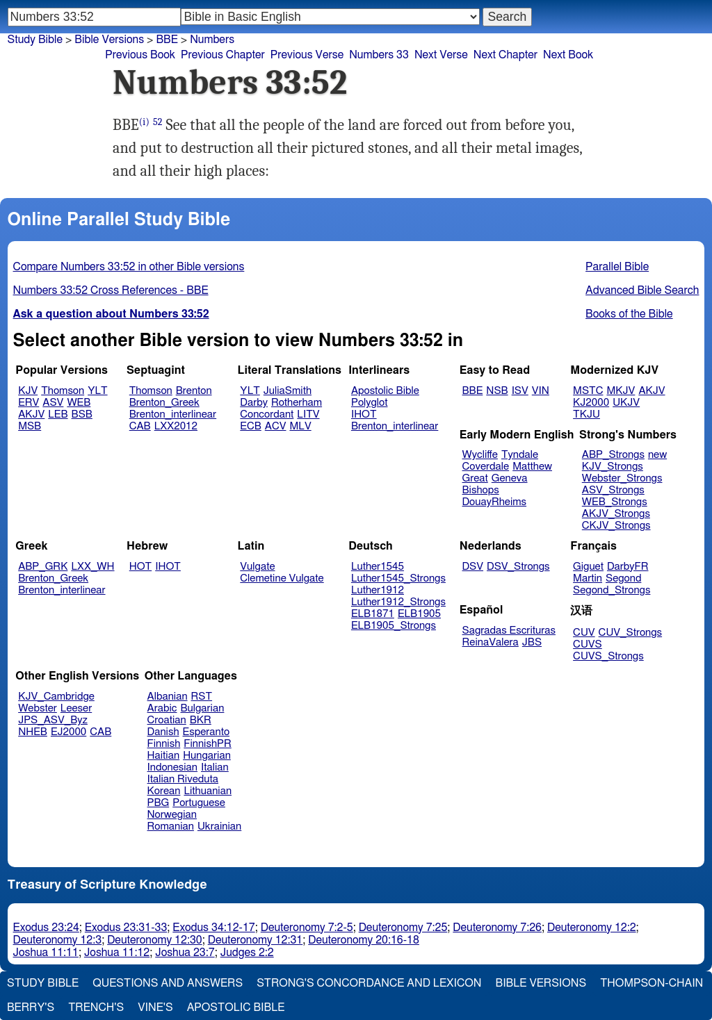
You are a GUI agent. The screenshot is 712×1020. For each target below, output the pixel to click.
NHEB (32, 732)
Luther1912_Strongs (398, 602)
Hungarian (207, 755)
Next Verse (441, 54)
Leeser (76, 708)
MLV (300, 426)
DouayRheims (494, 502)
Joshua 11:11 (46, 952)
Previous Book (140, 54)
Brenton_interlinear (172, 414)
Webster (37, 708)
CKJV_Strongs (616, 525)
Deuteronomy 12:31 (255, 940)
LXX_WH (92, 566)
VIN (540, 391)
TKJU (586, 414)
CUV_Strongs (630, 632)
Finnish (164, 744)
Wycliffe (480, 455)
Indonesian (172, 767)
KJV (28, 391)
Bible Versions (109, 39)
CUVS (587, 644)
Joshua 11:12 (116, 952)
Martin (587, 578)
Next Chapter (505, 54)
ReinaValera (490, 642)
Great (475, 478)
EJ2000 (68, 732)
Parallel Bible (617, 266)
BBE (472, 391)
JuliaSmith (288, 391)
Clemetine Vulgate (281, 578)
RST (202, 696)
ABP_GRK (42, 566)
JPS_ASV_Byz (53, 720)
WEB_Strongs (614, 502)
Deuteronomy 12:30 (154, 940)
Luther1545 (377, 566)
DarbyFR (628, 566)
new (657, 455)
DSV (473, 566)
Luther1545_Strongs (398, 578)
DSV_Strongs (518, 566)
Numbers (212, 39)
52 (158, 122)
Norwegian (172, 814)
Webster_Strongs (622, 478)
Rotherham (296, 402)
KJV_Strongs (612, 466)
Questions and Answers (167, 983)
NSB (497, 391)
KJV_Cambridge (56, 696)
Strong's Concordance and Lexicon (369, 983)
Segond (623, 578)
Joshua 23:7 (184, 952)
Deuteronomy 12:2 (591, 927)
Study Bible (35, 39)
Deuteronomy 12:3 (57, 940)
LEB (57, 414)
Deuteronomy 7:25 (403, 927)
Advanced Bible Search (642, 290)
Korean (164, 791)
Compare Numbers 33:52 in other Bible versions (129, 266)
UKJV (626, 402)
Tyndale (519, 455)
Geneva (510, 478)
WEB (78, 402)
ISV (520, 391)
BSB (82, 414)
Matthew (532, 466)
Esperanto (206, 732)
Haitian (163, 755)
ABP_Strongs (613, 455)
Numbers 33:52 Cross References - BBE (111, 290)
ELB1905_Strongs (393, 625)
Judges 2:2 (247, 952)
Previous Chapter (223, 54)
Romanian (170, 826)
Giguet (588, 566)
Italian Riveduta (182, 779)
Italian (215, 767)
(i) (144, 122)
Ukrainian (219, 826)
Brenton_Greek (164, 402)
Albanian (167, 696)
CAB (140, 426)
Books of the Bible (629, 314)
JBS (532, 642)
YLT (97, 391)
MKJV (620, 391)
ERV (28, 402)
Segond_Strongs (611, 590)
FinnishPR (208, 744)
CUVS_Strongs (608, 656)
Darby (254, 402)
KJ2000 (591, 402)
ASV (52, 402)
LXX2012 (175, 426)
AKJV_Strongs (616, 514)
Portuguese (198, 803)
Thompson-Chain (651, 983)
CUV (584, 632)
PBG (158, 803)
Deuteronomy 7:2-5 (307, 927)
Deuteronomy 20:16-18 (363, 940)
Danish (163, 732)
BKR (200, 720)
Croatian (166, 720)
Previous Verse (306, 54)
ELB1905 (419, 614)
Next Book (568, 54)
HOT (140, 566)
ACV (275, 426)
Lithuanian (208, 791)
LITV (308, 414)
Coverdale (486, 466)
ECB (250, 426)
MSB (29, 426)
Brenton (194, 391)
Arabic (162, 708)
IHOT (364, 414)
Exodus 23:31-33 (126, 927)
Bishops (480, 490)
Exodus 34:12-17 (213, 927)
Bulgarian (202, 708)
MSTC (588, 391)
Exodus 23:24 (46, 927)
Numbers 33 (379, 54)
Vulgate (257, 566)
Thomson (62, 391)
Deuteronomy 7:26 (497, 927)
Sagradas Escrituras (509, 630)
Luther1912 (377, 590)
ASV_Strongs (613, 490)
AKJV (31, 414)
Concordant (266, 414)
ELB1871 (372, 614)
